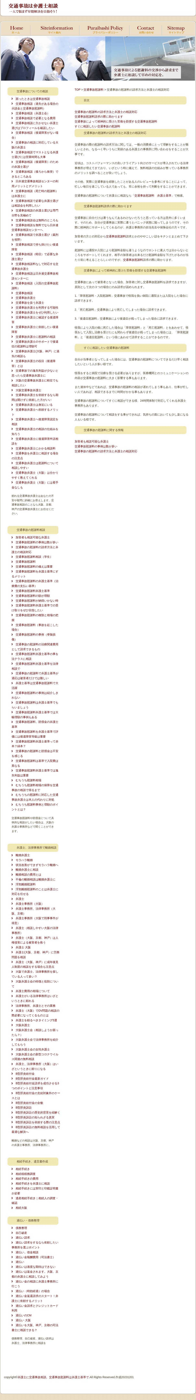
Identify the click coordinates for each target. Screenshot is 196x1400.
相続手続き (23, 1169)
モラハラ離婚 (24, 860)
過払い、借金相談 (27, 1252)
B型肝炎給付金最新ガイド (32, 1078)
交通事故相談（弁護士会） (33, 113)
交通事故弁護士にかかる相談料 (36, 448)
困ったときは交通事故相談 (33, 98)
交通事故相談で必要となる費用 (36, 118)
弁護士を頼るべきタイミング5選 (36, 1020)
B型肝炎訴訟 (24, 1107)
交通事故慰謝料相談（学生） (34, 556)
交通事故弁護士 (26, 297)
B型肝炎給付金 (25, 1073)
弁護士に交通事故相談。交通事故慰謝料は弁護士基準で (53, 1377)
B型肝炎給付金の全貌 (29, 1102)
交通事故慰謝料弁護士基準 (33, 590)
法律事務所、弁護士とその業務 (36, 1005)
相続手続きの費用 (27, 1178)
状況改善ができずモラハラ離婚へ (37, 865)
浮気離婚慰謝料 (26, 884)
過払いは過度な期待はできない (36, 1266)
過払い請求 (23, 1237)
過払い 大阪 (23, 1320)
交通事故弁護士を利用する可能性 (37, 307)
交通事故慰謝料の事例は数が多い (37, 542)
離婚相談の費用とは (28, 874)
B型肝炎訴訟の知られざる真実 (35, 1117)
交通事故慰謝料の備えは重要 (34, 566)
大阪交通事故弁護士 (28, 390)
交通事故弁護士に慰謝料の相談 (36, 336)
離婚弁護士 (23, 855)
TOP (77, 89)
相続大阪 (21, 1207)
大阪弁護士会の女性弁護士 (33, 1049)
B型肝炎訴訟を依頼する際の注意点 (38, 1122)
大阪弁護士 (23, 1025)
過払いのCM (24, 1315)
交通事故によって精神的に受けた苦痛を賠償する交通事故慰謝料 (116, 121)
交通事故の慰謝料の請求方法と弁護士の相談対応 (106, 111)
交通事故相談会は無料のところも (37, 220)
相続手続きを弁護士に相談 (33, 1183)
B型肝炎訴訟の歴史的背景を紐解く (38, 1112)
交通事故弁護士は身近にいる (34, 404)
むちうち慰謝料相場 (28, 780)
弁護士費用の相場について (33, 991)
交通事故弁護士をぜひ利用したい (37, 312)
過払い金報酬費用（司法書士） (36, 1257)
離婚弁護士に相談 (27, 869)
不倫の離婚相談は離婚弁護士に (36, 879)
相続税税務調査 (26, 1174)
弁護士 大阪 (23, 947)
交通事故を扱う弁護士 (30, 302)
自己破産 (21, 1232)
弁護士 (20, 898)
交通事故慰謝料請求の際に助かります (99, 116)
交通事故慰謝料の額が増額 (33, 595)
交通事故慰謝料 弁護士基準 (152, 195)
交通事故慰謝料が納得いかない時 (37, 600)
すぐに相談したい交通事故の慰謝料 (97, 126)
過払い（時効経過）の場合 (33, 1291)
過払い (20, 1261)
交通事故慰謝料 (26, 561)
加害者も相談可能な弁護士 (33, 537)
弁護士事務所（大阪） (30, 903)
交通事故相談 (24, 293)
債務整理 (21, 1228)
